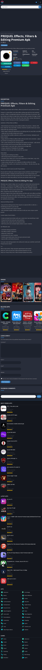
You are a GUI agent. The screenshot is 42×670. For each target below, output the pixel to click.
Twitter (25, 63)
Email (2, 366)
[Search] (21, 7)
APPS (5, 33)
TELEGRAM (5, 66)
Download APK (6, 63)
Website (2, 372)
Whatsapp (25, 65)
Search (39, 396)
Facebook (17, 63)
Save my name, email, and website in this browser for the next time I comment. (19, 378)
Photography (11, 33)
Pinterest (33, 63)
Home (2, 33)
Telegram (17, 65)
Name (2, 359)
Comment (3, 342)
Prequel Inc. (15, 52)
